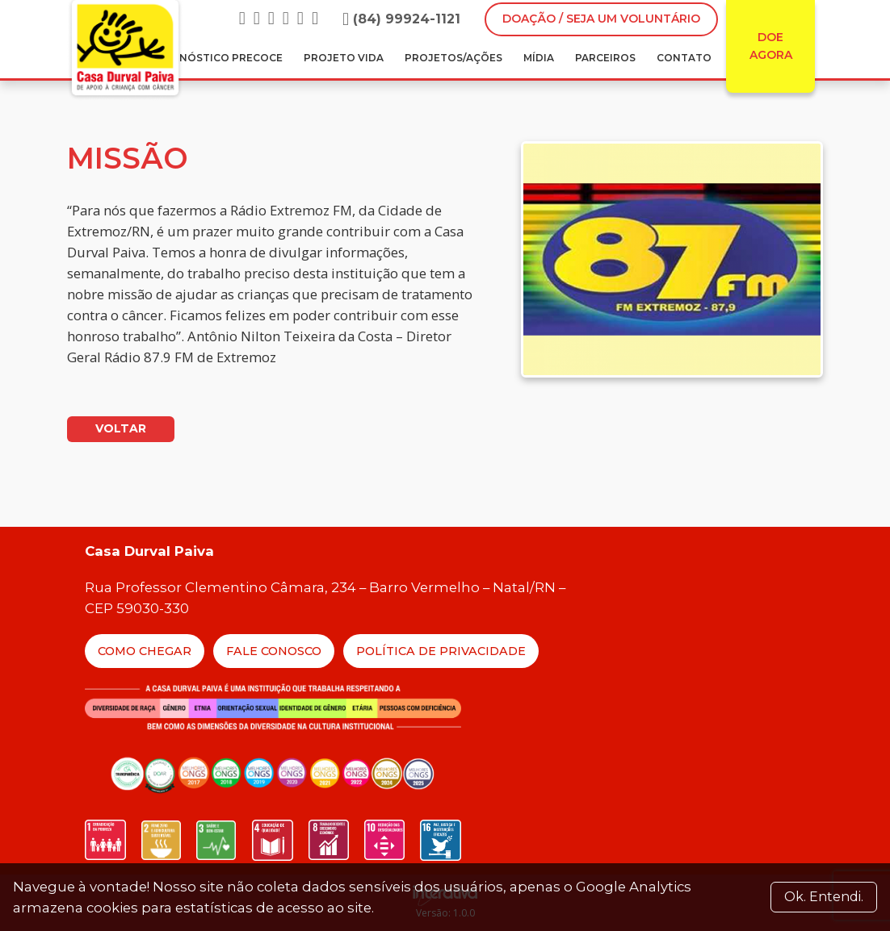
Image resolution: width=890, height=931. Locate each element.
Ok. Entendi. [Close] (823, 896)
